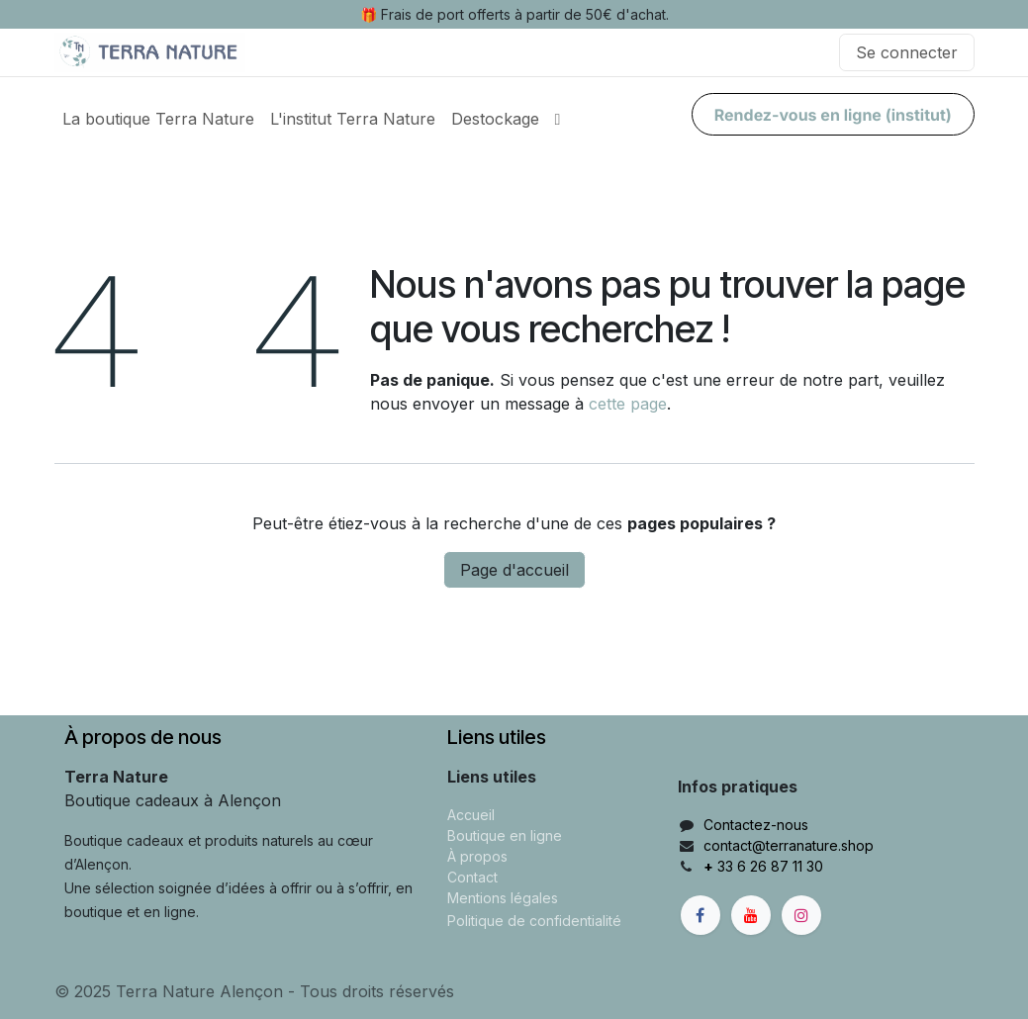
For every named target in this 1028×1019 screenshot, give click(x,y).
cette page (628, 404)
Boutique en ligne (504, 835)
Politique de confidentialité (534, 920)
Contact (472, 877)
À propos (477, 856)
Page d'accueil (514, 570)
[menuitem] (158, 119)
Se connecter (907, 52)
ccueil (475, 814)
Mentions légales (502, 897)
